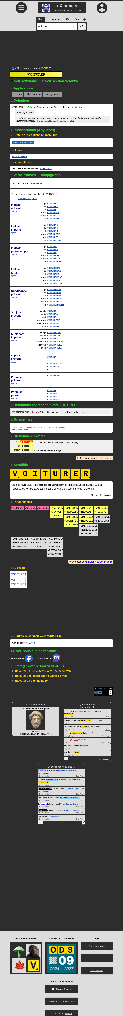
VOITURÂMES (54, 255)
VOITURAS (52, 249)
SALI (77, 753)
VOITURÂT (52, 338)
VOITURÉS (52, 396)
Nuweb (68, 1014)
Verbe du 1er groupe (27, 198)
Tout (103, 737)
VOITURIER (46, 168)
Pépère (41, 772)
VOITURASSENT (55, 348)
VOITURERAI (53, 268)
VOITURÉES (53, 400)
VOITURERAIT (54, 295)
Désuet (31, 107)
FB (60, 1002)
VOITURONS (53, 212)
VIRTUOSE (72, 525)
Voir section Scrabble (60, 81)
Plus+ (107, 718)
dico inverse (106, 458)
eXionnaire (43, 805)
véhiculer (27, 430)
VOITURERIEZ (54, 302)
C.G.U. (97, 959)
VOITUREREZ (54, 280)
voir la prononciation (23, 143)
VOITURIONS (53, 234)
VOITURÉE (52, 393)
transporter (17, 430)
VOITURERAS (54, 271)
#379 (32, 645)
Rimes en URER (19, 156)
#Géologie (79, 713)
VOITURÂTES (54, 258)
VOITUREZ (52, 215)
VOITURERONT (54, 283)
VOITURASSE (54, 332)
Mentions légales (97, 947)
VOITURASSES (54, 335)
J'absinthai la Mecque (71, 811)
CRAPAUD (84, 728)
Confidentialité (96, 971)
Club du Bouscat (45, 790)
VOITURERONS (54, 277)
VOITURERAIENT (55, 305)
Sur (21, 660)
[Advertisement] (61, 47)
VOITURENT (53, 218)
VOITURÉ (51, 390)
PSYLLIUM (44, 783)
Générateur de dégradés (70, 805)
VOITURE (51, 203)
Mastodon (69, 1002)
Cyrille (85, 747)
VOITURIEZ (52, 237)
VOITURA (52, 252)
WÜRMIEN (68, 715)
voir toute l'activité (104, 760)
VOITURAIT (52, 231)
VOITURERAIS (54, 289)
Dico (19, 68)
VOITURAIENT (54, 240)
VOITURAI (52, 246)
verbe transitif (36, 183)
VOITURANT (53, 375)
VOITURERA (53, 274)
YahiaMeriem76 (54, 817)
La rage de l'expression (59, 121)
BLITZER (74, 741)
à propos (14, 211)
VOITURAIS (52, 225)
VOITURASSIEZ (54, 345)
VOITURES (52, 206)
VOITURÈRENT (54, 262)
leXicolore (42, 811)
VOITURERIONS (55, 298)
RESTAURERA (76, 734)
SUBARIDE (85, 722)
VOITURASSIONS (55, 342)
